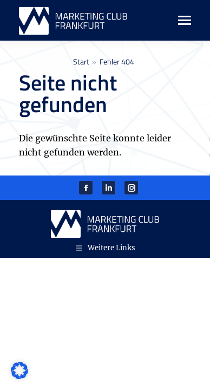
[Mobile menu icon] (179, 20)
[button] (19, 370)
